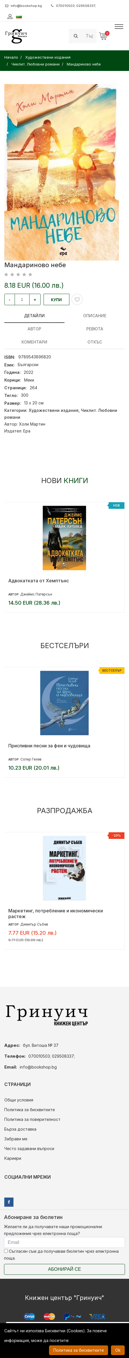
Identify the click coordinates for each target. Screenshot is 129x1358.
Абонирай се (64, 1269)
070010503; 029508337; (73, 6)
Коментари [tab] (34, 342)
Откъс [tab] (94, 342)
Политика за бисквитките (29, 1109)
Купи (56, 299)
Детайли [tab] (34, 315)
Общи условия (18, 1099)
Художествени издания (54, 410)
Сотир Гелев (31, 759)
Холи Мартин (32, 424)
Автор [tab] (34, 328)
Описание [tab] (94, 315)
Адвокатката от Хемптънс (38, 580)
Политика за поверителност (32, 1119)
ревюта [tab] (94, 328)
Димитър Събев (34, 924)
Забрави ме (15, 1138)
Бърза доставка (20, 1129)
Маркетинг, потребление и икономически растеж (55, 913)
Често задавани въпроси (29, 1148)
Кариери (12, 1158)
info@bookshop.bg (23, 6)
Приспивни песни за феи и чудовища (49, 746)
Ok (117, 1350)
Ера (26, 430)
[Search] (89, 36)
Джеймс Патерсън (36, 594)
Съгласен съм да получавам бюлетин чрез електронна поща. (61, 1254)
